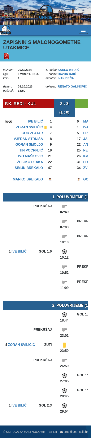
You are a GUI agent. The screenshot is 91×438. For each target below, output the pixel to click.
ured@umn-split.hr (74, 431)
